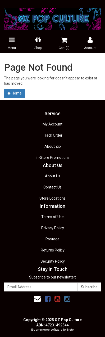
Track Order (52, 135)
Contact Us (52, 187)
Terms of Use (52, 217)
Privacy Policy (52, 228)
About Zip (52, 146)
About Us (52, 176)
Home (14, 93)
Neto (70, 329)
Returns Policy (53, 250)
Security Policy (52, 261)
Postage (52, 239)
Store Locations (52, 198)
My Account (52, 124)
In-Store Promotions (53, 157)
